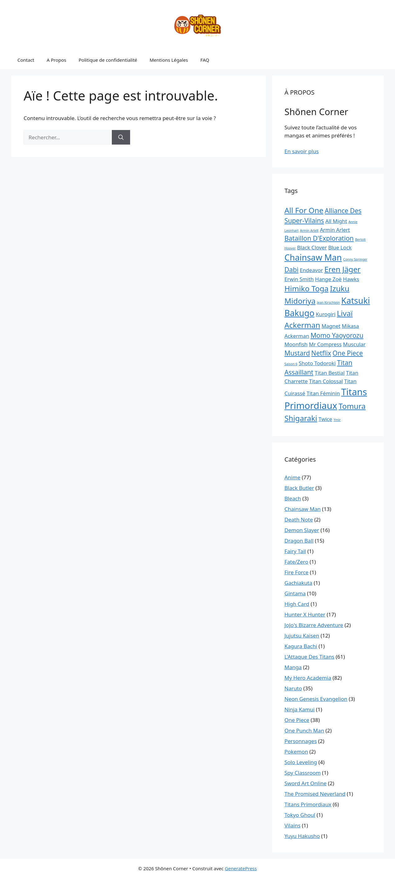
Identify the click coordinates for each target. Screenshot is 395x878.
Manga (293, 667)
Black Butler (299, 487)
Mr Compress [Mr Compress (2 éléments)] (325, 344)
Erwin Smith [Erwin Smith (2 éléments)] (299, 279)
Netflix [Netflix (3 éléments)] (321, 353)
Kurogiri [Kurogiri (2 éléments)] (325, 314)
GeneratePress (241, 868)
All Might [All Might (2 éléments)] (336, 221)
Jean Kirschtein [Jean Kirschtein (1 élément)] (328, 302)
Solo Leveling (300, 762)
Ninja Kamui (299, 709)
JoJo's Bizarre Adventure (313, 625)
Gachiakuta (298, 582)
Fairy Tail (295, 551)
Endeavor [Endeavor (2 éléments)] (311, 270)
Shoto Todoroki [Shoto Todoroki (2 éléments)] (317, 363)
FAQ (204, 60)
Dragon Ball (299, 540)
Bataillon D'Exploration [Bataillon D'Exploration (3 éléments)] (319, 238)
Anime (292, 477)
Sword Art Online (305, 783)
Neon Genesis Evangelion (315, 698)
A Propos (56, 60)
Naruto (293, 688)
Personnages (300, 741)
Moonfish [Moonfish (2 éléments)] (295, 344)
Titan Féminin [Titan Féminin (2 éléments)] (323, 393)
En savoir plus (301, 151)
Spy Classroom (302, 772)
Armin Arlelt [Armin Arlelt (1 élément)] (309, 230)
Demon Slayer (301, 530)
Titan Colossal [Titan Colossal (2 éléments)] (326, 381)
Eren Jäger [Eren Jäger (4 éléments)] (342, 269)
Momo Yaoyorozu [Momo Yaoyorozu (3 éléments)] (337, 335)
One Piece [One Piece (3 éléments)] (348, 353)
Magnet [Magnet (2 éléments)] (330, 325)
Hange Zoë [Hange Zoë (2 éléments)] (328, 279)
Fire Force (296, 572)
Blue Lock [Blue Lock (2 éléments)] (340, 247)
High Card (296, 603)
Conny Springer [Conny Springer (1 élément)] (355, 259)
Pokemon (296, 751)
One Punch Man (304, 730)
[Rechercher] (121, 137)
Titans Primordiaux (307, 804)
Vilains (292, 825)
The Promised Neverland (314, 793)
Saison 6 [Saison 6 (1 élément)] (290, 364)
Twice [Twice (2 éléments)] (325, 419)
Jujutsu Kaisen (301, 635)
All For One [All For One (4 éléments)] (303, 210)
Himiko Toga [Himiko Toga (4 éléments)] (306, 288)
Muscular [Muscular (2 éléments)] (354, 344)
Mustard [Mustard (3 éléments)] (297, 353)
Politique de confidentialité (108, 60)
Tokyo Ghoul (299, 814)
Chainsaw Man (302, 509)
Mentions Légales (169, 60)
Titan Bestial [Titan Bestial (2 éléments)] (330, 372)
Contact (25, 60)
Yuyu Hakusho (302, 836)
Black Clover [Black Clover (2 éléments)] (312, 247)
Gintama (295, 593)
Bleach (292, 498)
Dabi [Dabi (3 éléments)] (291, 269)
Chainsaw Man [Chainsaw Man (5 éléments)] (313, 257)
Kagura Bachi (300, 646)
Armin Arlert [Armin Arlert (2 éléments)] (335, 229)
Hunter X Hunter (304, 614)
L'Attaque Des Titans (309, 656)
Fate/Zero (296, 561)
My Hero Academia (307, 677)
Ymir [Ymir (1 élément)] (337, 420)
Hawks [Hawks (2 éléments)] (351, 279)
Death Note (298, 519)
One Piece (296, 719)
